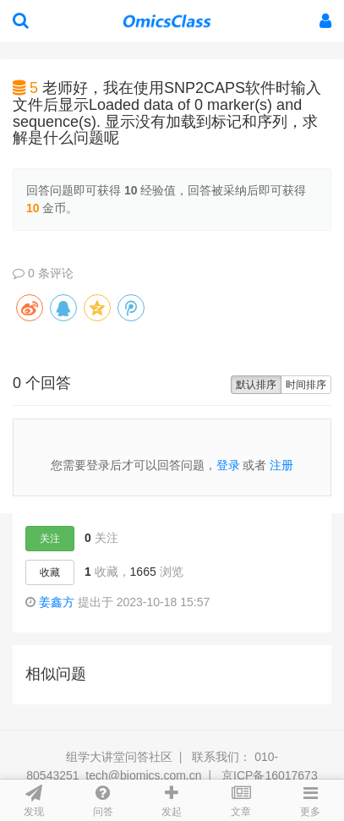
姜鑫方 (56, 602)
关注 (50, 539)
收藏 (50, 572)
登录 (228, 465)
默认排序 (256, 385)
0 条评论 (43, 273)
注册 (281, 465)
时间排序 (306, 385)
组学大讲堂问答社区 (119, 757)
